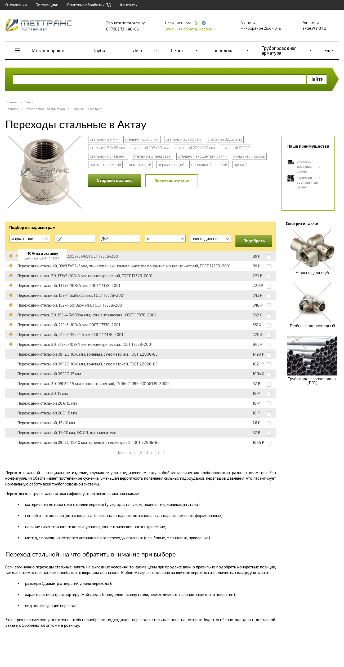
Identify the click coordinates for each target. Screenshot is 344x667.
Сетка (177, 50)
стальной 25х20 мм (183, 139)
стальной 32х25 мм (224, 139)
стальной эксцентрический (202, 156)
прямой (241, 164)
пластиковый (139, 164)
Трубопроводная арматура (279, 50)
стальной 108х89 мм (150, 147)
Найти (316, 79)
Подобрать (254, 240)
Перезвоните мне (171, 180)
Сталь (29, 102)
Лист (138, 50)
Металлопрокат (48, 50)
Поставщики (46, 4)
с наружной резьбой (209, 164)
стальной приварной (108, 156)
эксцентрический (105, 164)
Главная (12, 102)
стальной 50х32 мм (107, 147)
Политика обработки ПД (89, 4)
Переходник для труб (86, 109)
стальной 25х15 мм (142, 139)
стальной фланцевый (152, 156)
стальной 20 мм (104, 139)
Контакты (128, 4)
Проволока (222, 50)
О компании (16, 4)
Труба (99, 50)
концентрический (249, 156)
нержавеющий (171, 164)
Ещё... (330, 50)
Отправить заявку (115, 180)
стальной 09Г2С (235, 147)
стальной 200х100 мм (195, 147)
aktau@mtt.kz (314, 28)
